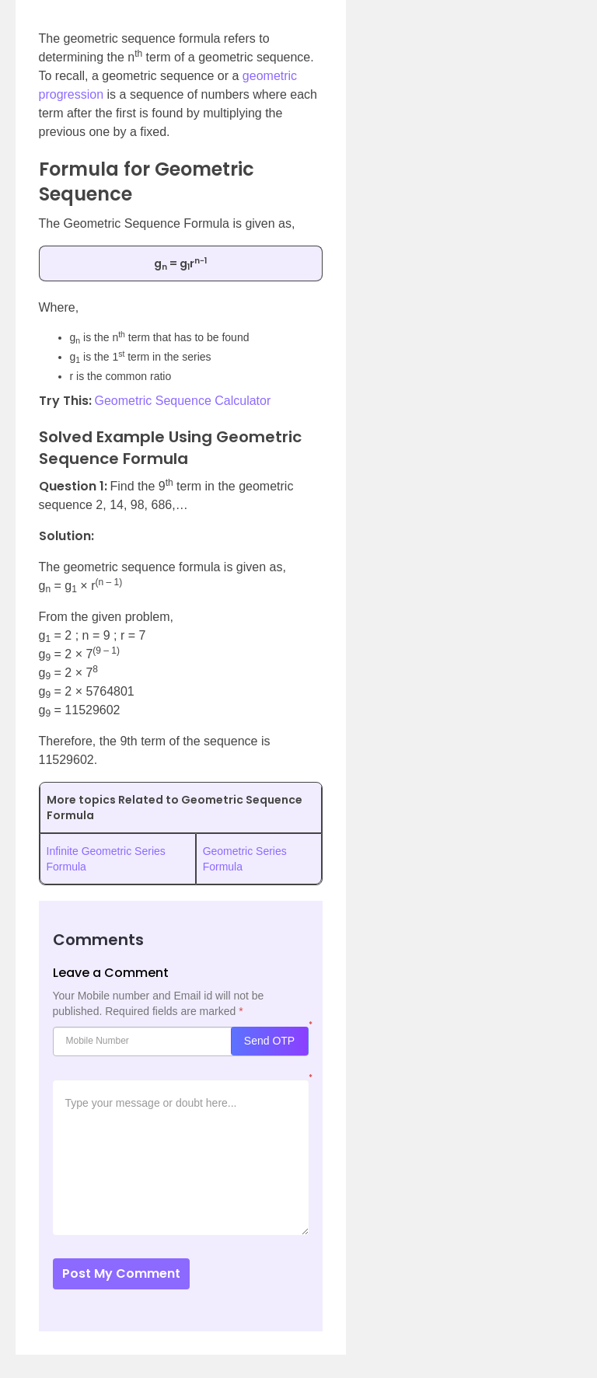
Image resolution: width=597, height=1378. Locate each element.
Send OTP (269, 1040)
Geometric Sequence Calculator (183, 400)
